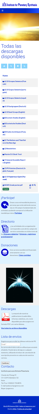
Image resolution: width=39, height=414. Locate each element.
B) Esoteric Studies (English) (14, 118)
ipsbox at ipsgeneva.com (27, 406)
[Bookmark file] (30, 188)
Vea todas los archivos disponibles (14, 328)
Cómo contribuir (25, 255)
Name (5, 75)
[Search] (11, 66)
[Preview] (35, 185)
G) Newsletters (9, 149)
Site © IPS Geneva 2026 (10, 406)
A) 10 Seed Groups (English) (14, 112)
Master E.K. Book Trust (12, 154)
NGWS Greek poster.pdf (13, 185)
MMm (14, 409)
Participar (18, 213)
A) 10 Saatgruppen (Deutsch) (14, 106)
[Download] (30, 185)
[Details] (33, 185)
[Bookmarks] (18, 66)
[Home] (4, 66)
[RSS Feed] (24, 66)
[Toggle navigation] (2, 10)
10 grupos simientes (10, 234)
